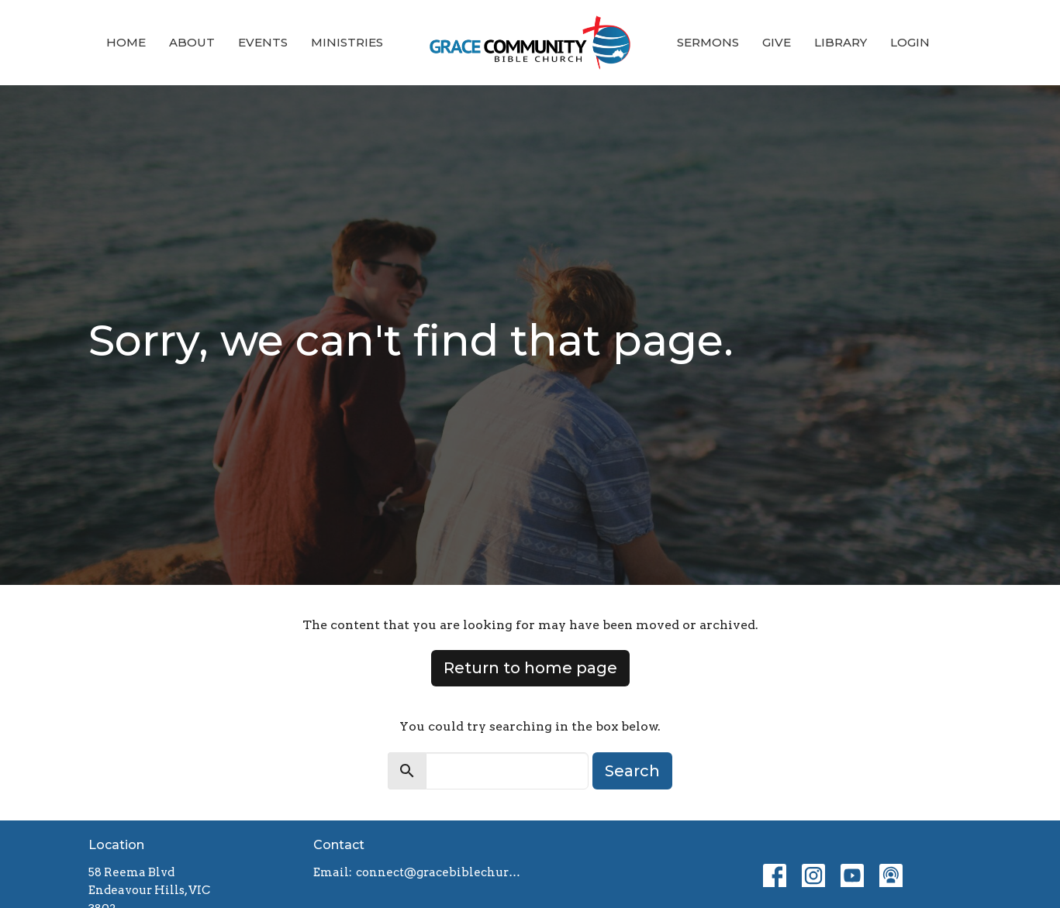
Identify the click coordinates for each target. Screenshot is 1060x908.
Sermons (708, 42)
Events (263, 42)
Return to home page (530, 668)
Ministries (347, 42)
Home (126, 42)
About (192, 42)
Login (910, 42)
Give (776, 42)
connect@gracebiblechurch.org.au (439, 872)
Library (840, 42)
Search (632, 771)
